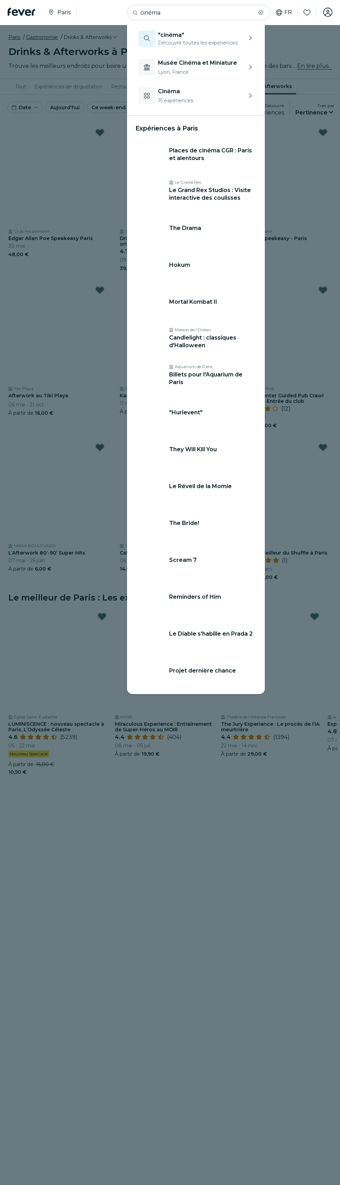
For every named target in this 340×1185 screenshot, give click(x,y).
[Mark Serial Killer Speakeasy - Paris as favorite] (322, 132)
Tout (20, 86)
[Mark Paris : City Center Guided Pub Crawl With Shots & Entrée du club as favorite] (322, 290)
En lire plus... (314, 66)
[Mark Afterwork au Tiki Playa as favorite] (99, 290)
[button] (259, 12)
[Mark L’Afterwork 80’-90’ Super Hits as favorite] (99, 447)
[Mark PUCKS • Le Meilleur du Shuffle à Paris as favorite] (322, 447)
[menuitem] (20, 86)
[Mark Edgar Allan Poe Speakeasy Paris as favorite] (99, 132)
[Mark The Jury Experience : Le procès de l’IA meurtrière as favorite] (314, 616)
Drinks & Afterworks (266, 86)
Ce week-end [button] (109, 107)
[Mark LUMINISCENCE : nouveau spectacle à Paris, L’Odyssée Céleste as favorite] (101, 616)
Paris (14, 37)
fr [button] (283, 12)
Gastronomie (42, 37)
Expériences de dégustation (68, 86)
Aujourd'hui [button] (65, 107)
